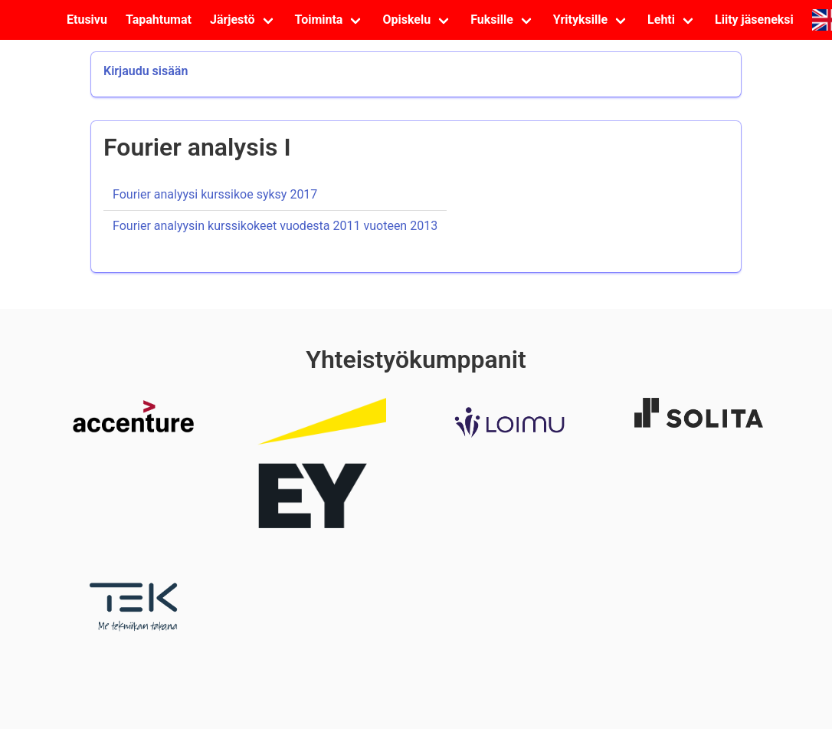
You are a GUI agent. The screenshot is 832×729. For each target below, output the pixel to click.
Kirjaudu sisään (145, 71)
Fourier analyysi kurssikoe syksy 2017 (215, 194)
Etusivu (87, 19)
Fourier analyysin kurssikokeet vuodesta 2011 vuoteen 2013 (275, 225)
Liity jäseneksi (754, 19)
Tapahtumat (159, 19)
